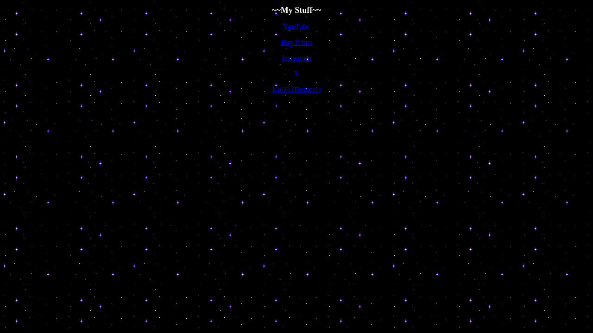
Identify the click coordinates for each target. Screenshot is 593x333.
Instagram (296, 58)
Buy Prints (296, 42)
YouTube (296, 27)
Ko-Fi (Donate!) (296, 89)
